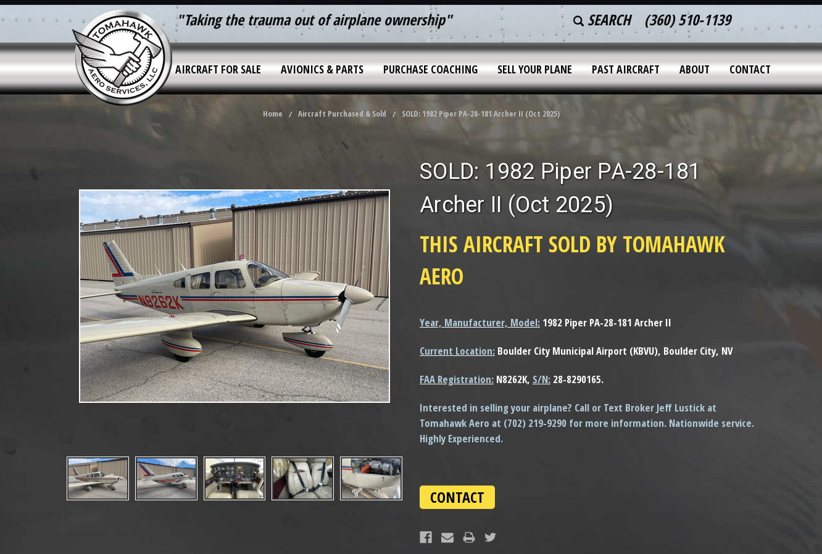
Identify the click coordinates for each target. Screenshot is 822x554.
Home (273, 113)
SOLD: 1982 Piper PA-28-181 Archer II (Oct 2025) (481, 113)
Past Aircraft (626, 69)
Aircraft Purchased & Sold (342, 113)
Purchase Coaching (430, 69)
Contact (750, 69)
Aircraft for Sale (218, 69)
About (694, 69)
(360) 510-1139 (687, 19)
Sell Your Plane (534, 69)
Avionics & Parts (322, 69)
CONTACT (457, 497)
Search (602, 19)
